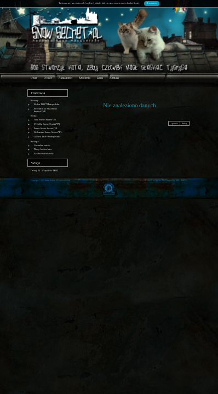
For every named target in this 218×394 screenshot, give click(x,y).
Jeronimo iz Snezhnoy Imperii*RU (45, 110)
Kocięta (35, 141)
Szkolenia (84, 77)
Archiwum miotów (43, 153)
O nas (34, 77)
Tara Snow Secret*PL (44, 119)
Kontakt (114, 77)
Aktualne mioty (41, 145)
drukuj (184, 124)
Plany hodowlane (42, 149)
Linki (100, 77)
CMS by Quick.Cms (156, 180)
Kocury (34, 100)
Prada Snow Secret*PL (45, 128)
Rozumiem (152, 3)
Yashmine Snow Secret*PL (47, 132)
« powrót (174, 124)
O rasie (48, 77)
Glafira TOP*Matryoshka (46, 136)
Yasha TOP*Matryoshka (46, 104)
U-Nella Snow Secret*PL (46, 124)
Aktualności (65, 77)
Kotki (34, 115)
